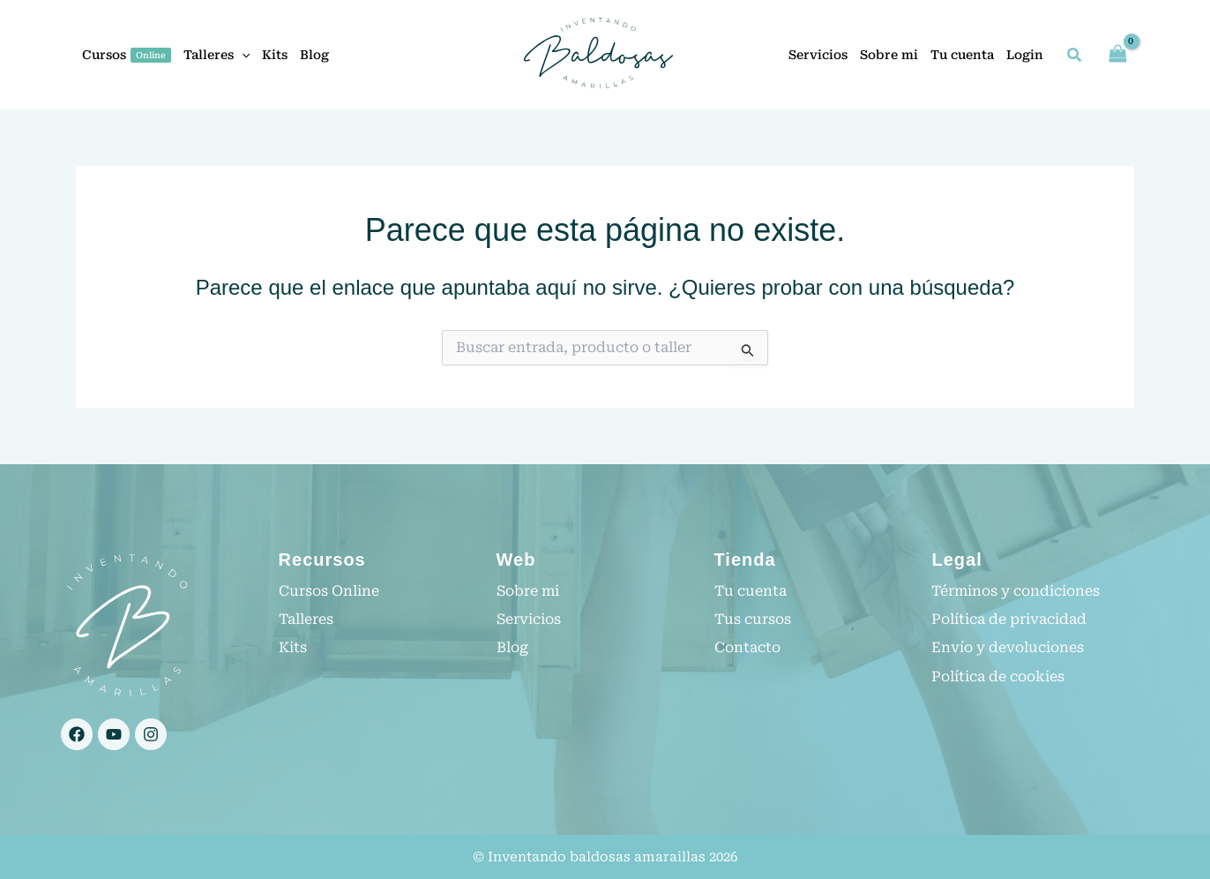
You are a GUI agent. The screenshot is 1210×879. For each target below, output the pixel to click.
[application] (242, 54)
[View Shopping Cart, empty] (1117, 54)
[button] (1075, 57)
